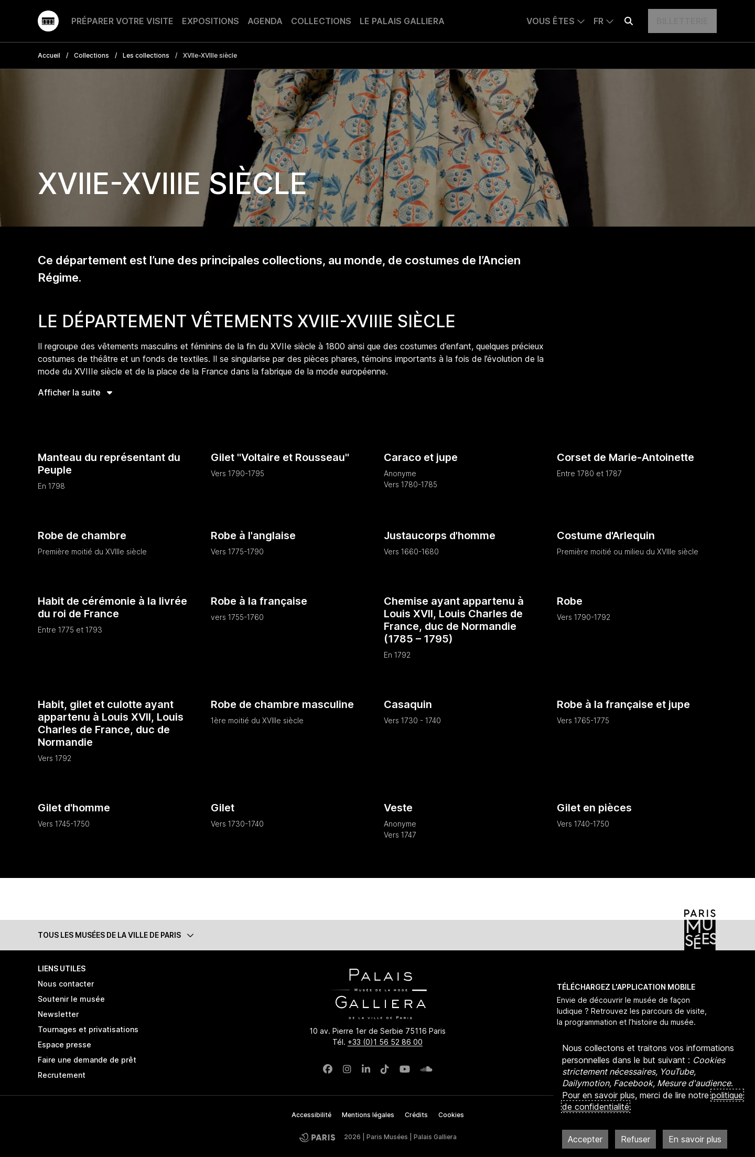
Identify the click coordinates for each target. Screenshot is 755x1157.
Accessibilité (311, 1115)
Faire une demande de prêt (87, 1059)
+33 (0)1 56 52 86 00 (385, 1041)
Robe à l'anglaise (253, 535)
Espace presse (64, 1044)
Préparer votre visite (122, 21)
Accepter (585, 1139)
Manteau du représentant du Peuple (109, 463)
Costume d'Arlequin (606, 535)
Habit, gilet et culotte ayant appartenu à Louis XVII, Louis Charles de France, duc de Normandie (111, 723)
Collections (321, 21)
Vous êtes (550, 21)
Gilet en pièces (594, 807)
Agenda (265, 21)
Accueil (49, 55)
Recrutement (61, 1074)
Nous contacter (66, 983)
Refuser (635, 1139)
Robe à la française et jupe (623, 704)
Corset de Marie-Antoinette (625, 457)
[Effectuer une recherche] (628, 20)
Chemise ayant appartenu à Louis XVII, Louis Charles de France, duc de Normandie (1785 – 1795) (454, 620)
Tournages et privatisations (88, 1029)
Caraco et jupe (421, 457)
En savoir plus (694, 1139)
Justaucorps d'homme (439, 535)
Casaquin (408, 704)
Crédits (416, 1115)
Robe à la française (259, 601)
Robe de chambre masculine (282, 704)
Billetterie (682, 21)
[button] (377, 935)
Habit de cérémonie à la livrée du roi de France (112, 607)
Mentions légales (368, 1115)
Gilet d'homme (74, 807)
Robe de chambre (82, 535)
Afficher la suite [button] (75, 392)
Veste (398, 807)
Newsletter (58, 1014)
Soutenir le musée (71, 998)
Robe (570, 601)
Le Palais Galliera (402, 21)
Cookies (451, 1115)
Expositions (210, 21)
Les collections (146, 55)
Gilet (222, 807)
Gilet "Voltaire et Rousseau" (280, 457)
